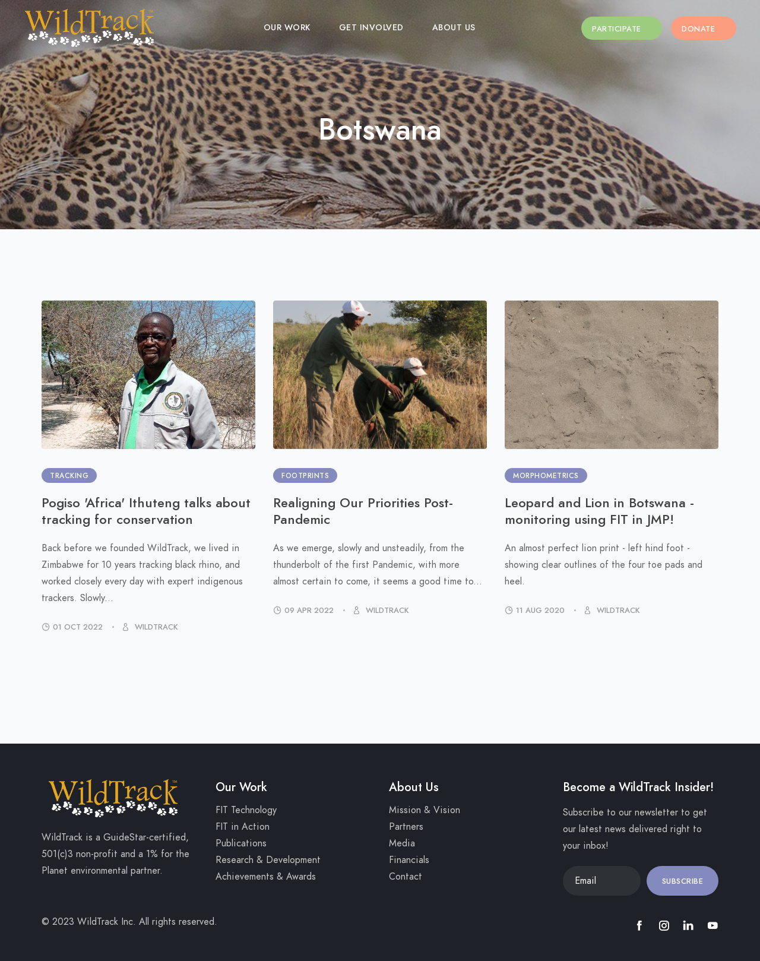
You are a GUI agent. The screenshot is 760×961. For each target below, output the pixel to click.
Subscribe (683, 881)
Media (402, 843)
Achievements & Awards (266, 876)
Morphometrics (546, 475)
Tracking (69, 475)
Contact (405, 876)
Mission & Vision (424, 810)
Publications (241, 843)
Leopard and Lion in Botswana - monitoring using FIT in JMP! (599, 511)
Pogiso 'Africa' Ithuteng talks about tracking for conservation (146, 511)
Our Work (297, 27)
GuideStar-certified (144, 837)
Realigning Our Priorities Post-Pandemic (363, 511)
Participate (638, 29)
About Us (464, 27)
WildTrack (155, 627)
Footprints (305, 475)
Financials (409, 860)
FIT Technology (246, 810)
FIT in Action (243, 826)
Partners (406, 826)
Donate (709, 29)
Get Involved (381, 27)
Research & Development (268, 860)
